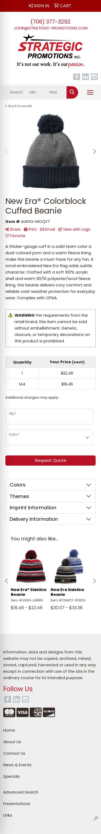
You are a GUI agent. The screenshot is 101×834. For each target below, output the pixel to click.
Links (7, 815)
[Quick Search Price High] (57, 92)
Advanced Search (20, 792)
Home (9, 730)
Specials (11, 776)
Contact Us (14, 753)
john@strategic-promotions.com (51, 28)
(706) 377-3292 (50, 21)
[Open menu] (90, 92)
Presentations (16, 803)
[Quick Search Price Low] (37, 92)
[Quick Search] (15, 92)
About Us (12, 742)
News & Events (17, 765)
